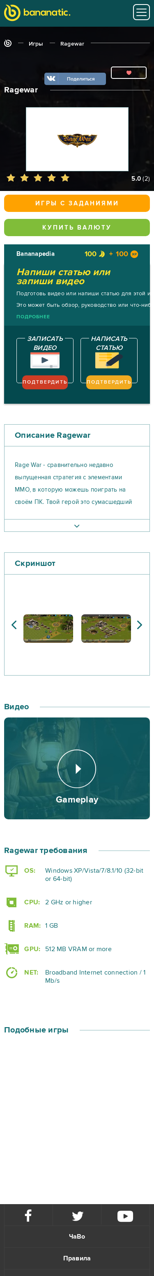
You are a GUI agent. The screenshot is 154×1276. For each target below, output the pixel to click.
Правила (77, 1258)
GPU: (22, 949)
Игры (36, 43)
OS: (19, 870)
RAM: (22, 925)
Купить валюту (77, 227)
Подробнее (33, 317)
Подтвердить (45, 382)
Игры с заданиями (77, 203)
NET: (21, 972)
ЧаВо (77, 1236)
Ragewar (72, 43)
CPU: (22, 902)
